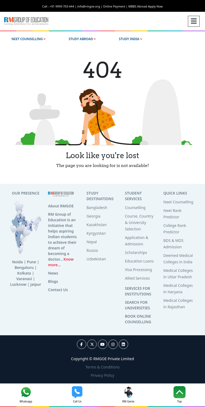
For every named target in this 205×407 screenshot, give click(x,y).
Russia (92, 250)
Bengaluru (24, 267)
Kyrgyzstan (96, 233)
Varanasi (24, 278)
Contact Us (58, 289)
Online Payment (115, 6)
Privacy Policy (102, 375)
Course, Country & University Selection (139, 222)
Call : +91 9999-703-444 (59, 6)
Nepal (91, 241)
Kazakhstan (96, 224)
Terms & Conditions (102, 367)
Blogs (53, 281)
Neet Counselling (178, 201)
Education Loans (139, 261)
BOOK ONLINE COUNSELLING (138, 319)
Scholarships (136, 252)
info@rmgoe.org (90, 6)
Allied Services (137, 278)
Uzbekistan (96, 258)
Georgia (93, 216)
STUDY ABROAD (82, 39)
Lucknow (18, 284)
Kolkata (24, 273)
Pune (31, 261)
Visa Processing (138, 269)
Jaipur (35, 284)
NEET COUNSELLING (28, 39)
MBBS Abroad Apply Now (145, 6)
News (53, 273)
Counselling (135, 207)
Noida (17, 261)
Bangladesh (96, 207)
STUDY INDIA (130, 39)
